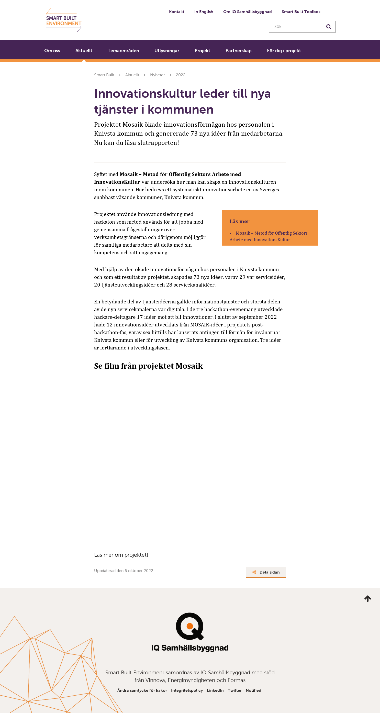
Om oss (52, 50)
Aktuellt (83, 50)
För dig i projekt (284, 50)
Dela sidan (266, 572)
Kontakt (176, 11)
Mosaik (129, 174)
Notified (253, 690)
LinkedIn (215, 690)
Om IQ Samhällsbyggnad (247, 11)
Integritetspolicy (187, 690)
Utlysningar (166, 50)
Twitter (235, 690)
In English (203, 11)
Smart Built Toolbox (301, 11)
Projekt (202, 50)
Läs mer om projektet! (121, 555)
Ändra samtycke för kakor (142, 690)
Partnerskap (239, 50)
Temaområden (123, 50)
